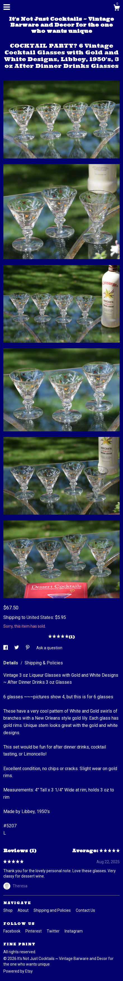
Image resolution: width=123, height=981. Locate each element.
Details (11, 662)
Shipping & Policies (44, 662)
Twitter (53, 931)
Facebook (12, 931)
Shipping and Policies (53, 910)
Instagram (74, 931)
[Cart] (116, 8)
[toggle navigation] (6, 7)
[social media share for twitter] (17, 648)
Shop (8, 910)
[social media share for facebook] (6, 648)
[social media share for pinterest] (28, 648)
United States (40, 617)
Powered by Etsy (18, 971)
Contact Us (85, 910)
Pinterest (33, 931)
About (23, 910)
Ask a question (49, 648)
